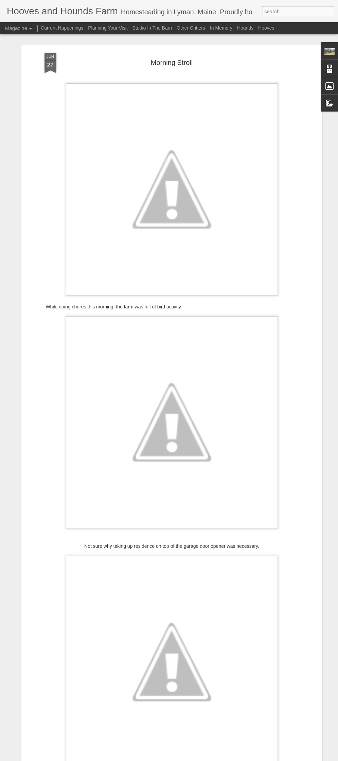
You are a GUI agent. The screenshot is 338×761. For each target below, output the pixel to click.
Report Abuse (210, 757)
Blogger (190, 757)
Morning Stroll (172, 34)
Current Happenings (63, 28)
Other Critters (191, 28)
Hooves (266, 28)
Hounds (245, 28)
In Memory (221, 28)
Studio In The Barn (152, 28)
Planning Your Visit (108, 28)
